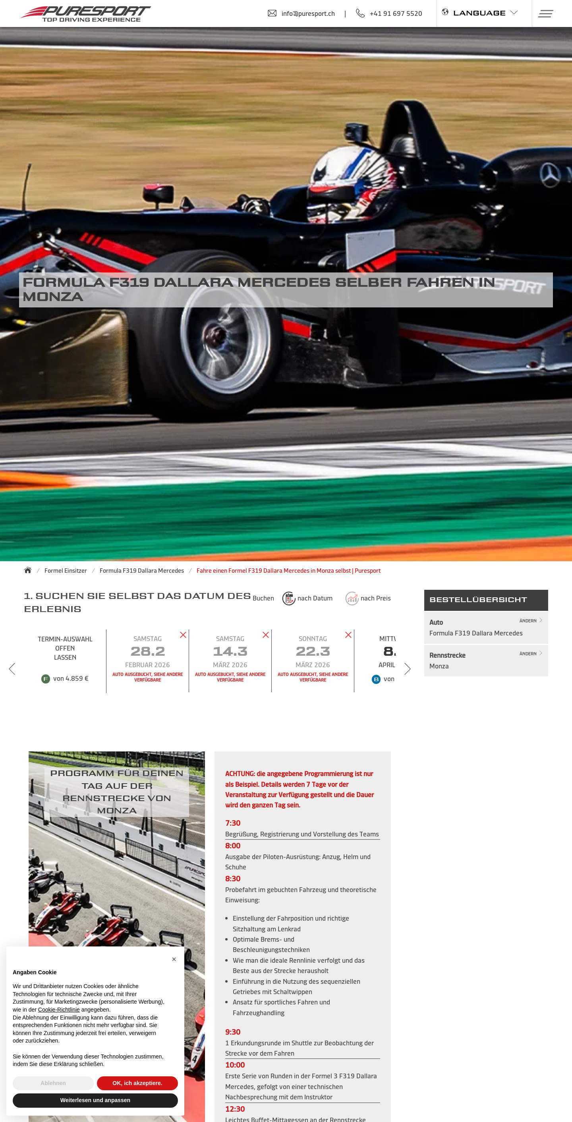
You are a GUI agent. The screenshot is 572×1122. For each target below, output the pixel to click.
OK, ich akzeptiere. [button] (137, 1083)
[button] (543, 13)
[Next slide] (408, 669)
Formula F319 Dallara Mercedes (142, 570)
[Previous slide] (12, 669)
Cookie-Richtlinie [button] (59, 1009)
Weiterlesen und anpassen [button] (95, 1100)
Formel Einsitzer (65, 570)
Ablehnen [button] (53, 1083)
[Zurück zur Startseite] (30, 570)
